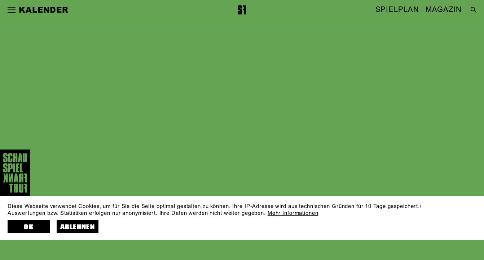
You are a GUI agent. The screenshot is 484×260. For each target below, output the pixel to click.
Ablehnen (77, 227)
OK (29, 227)
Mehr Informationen (293, 213)
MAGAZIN (444, 10)
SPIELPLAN (397, 10)
